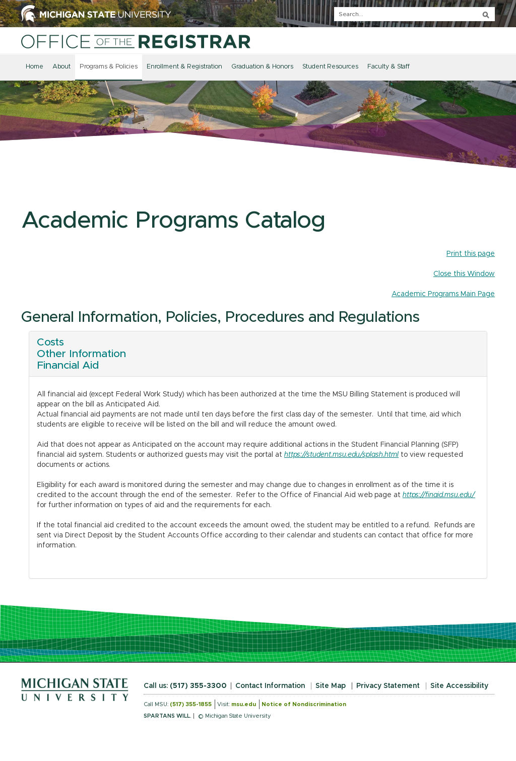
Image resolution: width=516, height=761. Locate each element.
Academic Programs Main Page (443, 294)
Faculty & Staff (388, 66)
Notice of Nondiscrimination (304, 704)
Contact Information (270, 685)
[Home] (135, 41)
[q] (414, 14)
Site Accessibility (459, 685)
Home (34, 66)
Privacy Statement (388, 685)
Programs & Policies (109, 66)
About (61, 66)
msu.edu (243, 704)
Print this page (470, 253)
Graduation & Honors (262, 66)
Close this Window (464, 274)
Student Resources (330, 66)
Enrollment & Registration (184, 66)
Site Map (330, 685)
